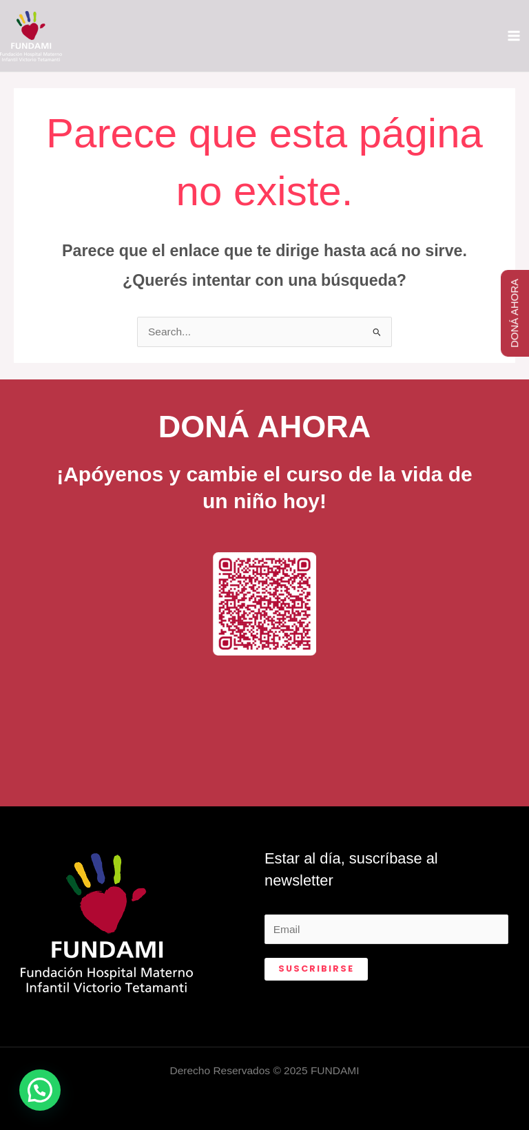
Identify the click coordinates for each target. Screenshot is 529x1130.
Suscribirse (316, 968)
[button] (40, 1090)
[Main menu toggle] (514, 35)
